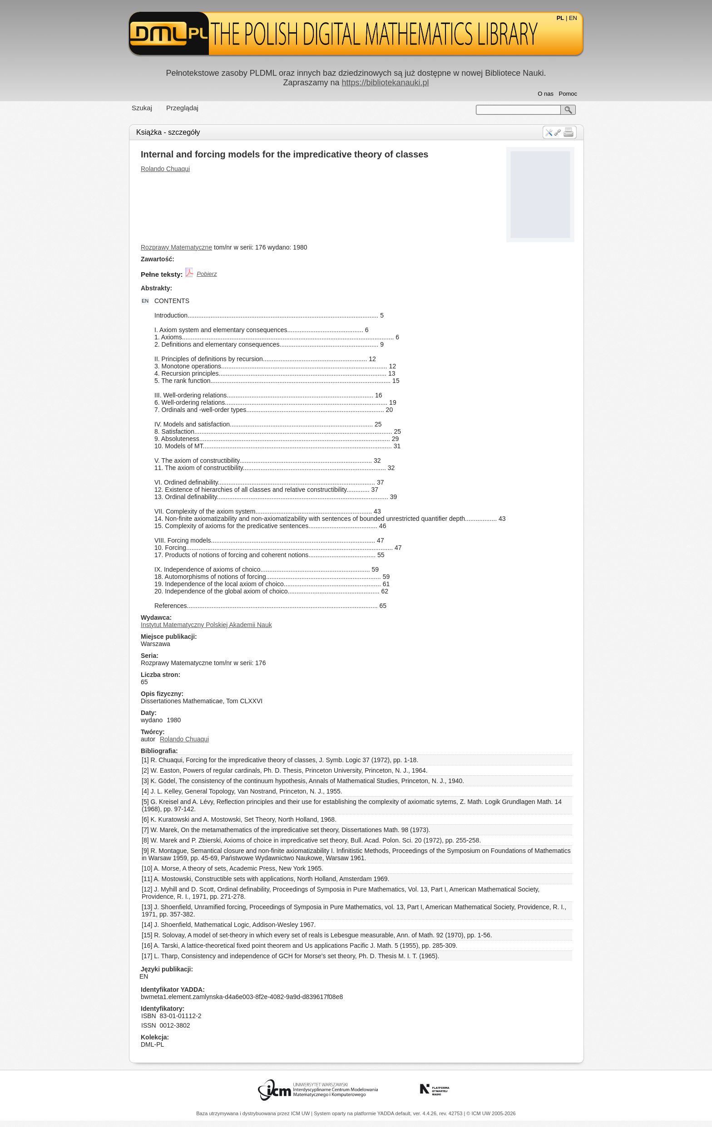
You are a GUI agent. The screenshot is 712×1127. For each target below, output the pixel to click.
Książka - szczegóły (168, 132)
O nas (546, 93)
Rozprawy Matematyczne (176, 247)
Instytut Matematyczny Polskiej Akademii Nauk (206, 624)
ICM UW (301, 1113)
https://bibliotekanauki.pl (385, 82)
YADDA (386, 1113)
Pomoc (568, 93)
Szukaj (142, 108)
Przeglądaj (182, 108)
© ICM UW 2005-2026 (490, 1113)
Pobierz (207, 273)
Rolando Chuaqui (165, 168)
